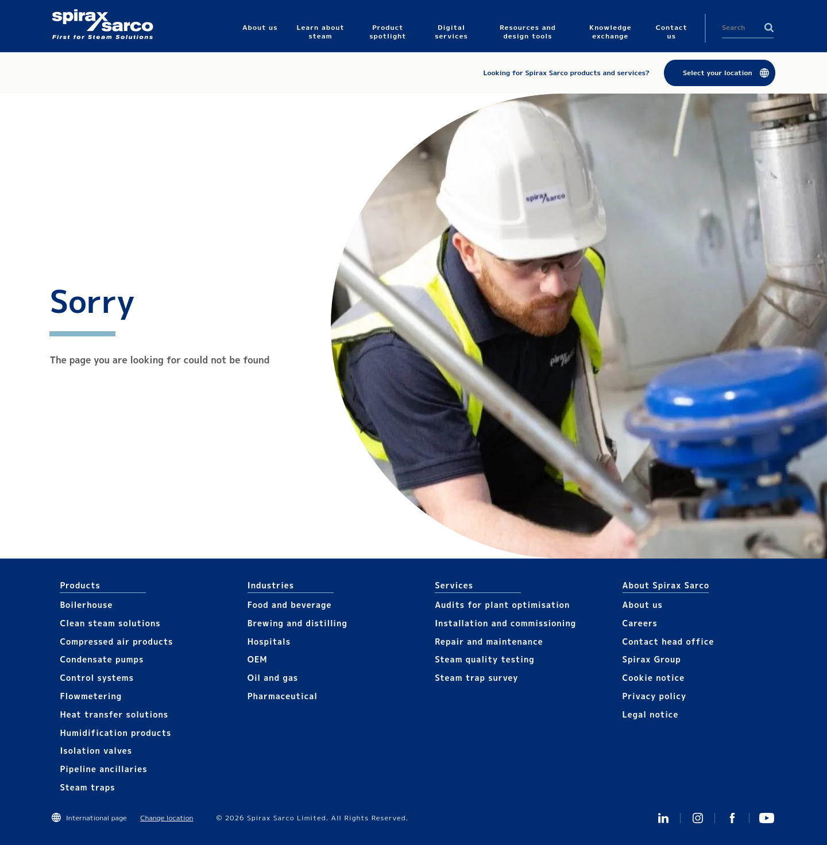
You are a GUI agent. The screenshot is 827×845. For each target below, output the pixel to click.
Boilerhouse (86, 604)
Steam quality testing (485, 659)
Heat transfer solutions (114, 714)
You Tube (766, 818)
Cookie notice (654, 677)
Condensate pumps (102, 659)
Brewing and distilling (297, 623)
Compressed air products (116, 641)
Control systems (97, 677)
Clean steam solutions (110, 623)
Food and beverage (290, 604)
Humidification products (115, 732)
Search (769, 27)
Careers (640, 623)
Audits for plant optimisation (502, 604)
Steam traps (87, 787)
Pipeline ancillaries (103, 768)
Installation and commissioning (505, 623)
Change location (166, 818)
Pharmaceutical (283, 696)
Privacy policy (655, 696)
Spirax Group (652, 659)
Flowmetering (91, 696)
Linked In (663, 818)
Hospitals (269, 641)
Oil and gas (273, 677)
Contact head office (668, 641)
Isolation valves (96, 750)
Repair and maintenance (489, 641)
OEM (258, 659)
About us (643, 604)
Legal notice (651, 714)
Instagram (697, 818)
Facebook (732, 818)
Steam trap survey (476, 677)
